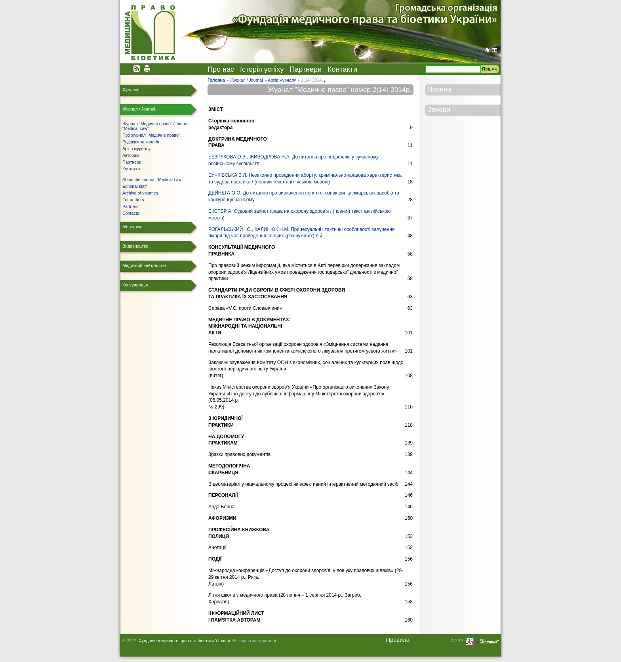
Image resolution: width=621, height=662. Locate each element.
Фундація (131, 89)
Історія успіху (262, 69)
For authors (133, 199)
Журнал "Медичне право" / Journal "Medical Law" (156, 126)
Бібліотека (132, 226)
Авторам (130, 155)
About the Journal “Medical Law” (152, 179)
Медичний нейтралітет (144, 265)
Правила (398, 640)
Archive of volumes (140, 193)
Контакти (342, 69)
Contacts (130, 213)
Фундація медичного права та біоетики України (184, 640)
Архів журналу (282, 80)
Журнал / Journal (246, 80)
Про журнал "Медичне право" (151, 135)
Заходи (438, 109)
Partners (130, 206)
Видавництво (135, 246)
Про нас (221, 69)
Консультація (135, 284)
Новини (439, 89)
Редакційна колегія (140, 141)
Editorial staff (134, 186)
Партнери (306, 69)
